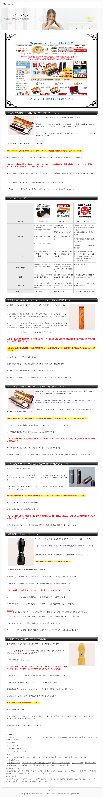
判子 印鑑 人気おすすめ (43, 779)
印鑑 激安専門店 (24, 773)
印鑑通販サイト (12, 737)
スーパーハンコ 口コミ (41, 737)
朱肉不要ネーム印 (90, 763)
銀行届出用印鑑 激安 (75, 737)
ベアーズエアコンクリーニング (16, 751)
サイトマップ (51, 790)
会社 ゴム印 (53, 737)
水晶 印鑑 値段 (43, 781)
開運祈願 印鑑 (11, 771)
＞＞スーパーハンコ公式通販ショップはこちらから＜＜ (51, 99)
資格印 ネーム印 (86, 771)
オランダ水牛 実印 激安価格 (61, 763)
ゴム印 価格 (63, 737)
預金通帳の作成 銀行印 (74, 779)
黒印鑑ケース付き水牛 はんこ (53, 771)
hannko (21, 737)
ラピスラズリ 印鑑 (36, 771)
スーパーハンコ (18, 15)
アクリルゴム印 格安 (62, 765)
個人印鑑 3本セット (13, 765)
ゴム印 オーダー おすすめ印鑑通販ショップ (36, 763)
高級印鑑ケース (26, 765)
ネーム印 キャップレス (27, 779)
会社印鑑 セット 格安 (13, 763)
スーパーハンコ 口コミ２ (14, 757)
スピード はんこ (88, 737)
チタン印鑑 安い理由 (59, 779)
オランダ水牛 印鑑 (23, 771)
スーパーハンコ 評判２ (64, 757)
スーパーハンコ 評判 (31, 757)
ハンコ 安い (34, 773)
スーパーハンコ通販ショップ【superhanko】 (51, 794)
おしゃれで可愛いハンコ (72, 771)
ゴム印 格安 (28, 737)
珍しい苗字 (33, 781)
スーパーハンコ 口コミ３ (46, 757)
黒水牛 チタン (87, 779)
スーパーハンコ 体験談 (79, 757)
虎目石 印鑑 (50, 765)
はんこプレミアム (12, 779)
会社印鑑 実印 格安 (38, 765)
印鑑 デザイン (17, 739)
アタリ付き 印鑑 (22, 781)
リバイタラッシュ (12, 745)
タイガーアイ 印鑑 (45, 773)
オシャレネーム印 (77, 763)
